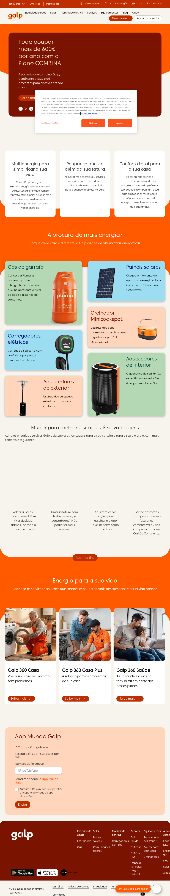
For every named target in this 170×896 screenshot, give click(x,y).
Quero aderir (121, 18)
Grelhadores (151, 856)
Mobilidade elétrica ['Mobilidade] (118, 833)
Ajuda (135, 12)
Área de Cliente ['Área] (154, 3)
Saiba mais (29, 98)
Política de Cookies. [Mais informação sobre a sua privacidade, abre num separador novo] (89, 113)
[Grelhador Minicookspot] (126, 327)
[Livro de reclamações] (68, 872)
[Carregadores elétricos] (43, 350)
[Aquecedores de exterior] (43, 396)
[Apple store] (47, 872)
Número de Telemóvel (29, 764)
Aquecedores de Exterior (151, 839)
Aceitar (120, 123)
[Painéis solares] (126, 281)
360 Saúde (134, 839)
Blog (125, 12)
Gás (79, 847)
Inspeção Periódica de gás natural (136, 868)
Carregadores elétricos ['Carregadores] (120, 842)
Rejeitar (93, 123)
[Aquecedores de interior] (126, 384)
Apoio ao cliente (148, 18)
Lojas (136, 3)
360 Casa (136, 847)
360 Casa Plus (136, 855)
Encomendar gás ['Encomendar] (115, 3)
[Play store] (22, 872)
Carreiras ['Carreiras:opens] (58, 886)
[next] (31, 109)
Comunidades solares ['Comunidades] (101, 848)
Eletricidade (84, 841)
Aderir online (85, 558)
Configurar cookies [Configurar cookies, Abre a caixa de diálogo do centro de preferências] (50, 123)
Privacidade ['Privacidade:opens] (100, 886)
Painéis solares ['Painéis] (97, 839)
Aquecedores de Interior (151, 848)
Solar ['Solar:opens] (96, 831)
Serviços (92, 12)
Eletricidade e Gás (35, 12)
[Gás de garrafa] (43, 292)
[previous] (20, 109)
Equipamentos (109, 12)
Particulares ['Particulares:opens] (17, 4)
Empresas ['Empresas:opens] (35, 3)
